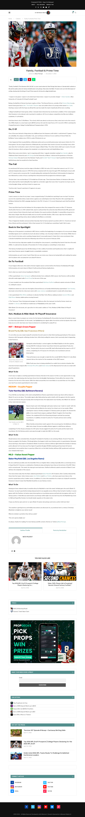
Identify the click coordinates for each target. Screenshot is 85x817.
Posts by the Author (60, 530)
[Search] (75, 12)
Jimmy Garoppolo (26, 276)
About (33, 4)
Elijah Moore (12, 297)
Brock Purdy (28, 278)
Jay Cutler (69, 105)
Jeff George (30, 155)
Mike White (23, 295)
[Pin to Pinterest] (29, 79)
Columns (18, 18)
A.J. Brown (17, 303)
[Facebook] (35, 7)
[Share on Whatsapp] (33, 79)
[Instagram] (40, 7)
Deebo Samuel (46, 365)
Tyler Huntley (71, 288)
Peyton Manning (67, 103)
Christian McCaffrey (33, 365)
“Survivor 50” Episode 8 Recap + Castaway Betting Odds (45, 730)
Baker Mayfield (15, 459)
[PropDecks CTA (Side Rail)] (42, 621)
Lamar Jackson (41, 291)
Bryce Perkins (48, 476)
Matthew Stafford (48, 282)
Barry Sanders (64, 153)
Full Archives (41, 4)
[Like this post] (17, 79)
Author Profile (25, 530)
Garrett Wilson (67, 295)
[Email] (46, 7)
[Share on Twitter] (25, 79)
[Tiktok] (49, 7)
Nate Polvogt (39, 73)
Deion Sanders (66, 97)
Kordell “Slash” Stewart (49, 158)
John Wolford (37, 476)
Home (10, 18)
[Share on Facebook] (21, 79)
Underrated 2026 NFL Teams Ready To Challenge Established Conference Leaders (46, 754)
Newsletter (50, 4)
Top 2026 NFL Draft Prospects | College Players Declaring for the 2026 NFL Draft (48, 743)
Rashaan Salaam (13, 158)
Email (20, 677)
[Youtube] (43, 7)
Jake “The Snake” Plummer (31, 105)
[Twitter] (38, 7)
